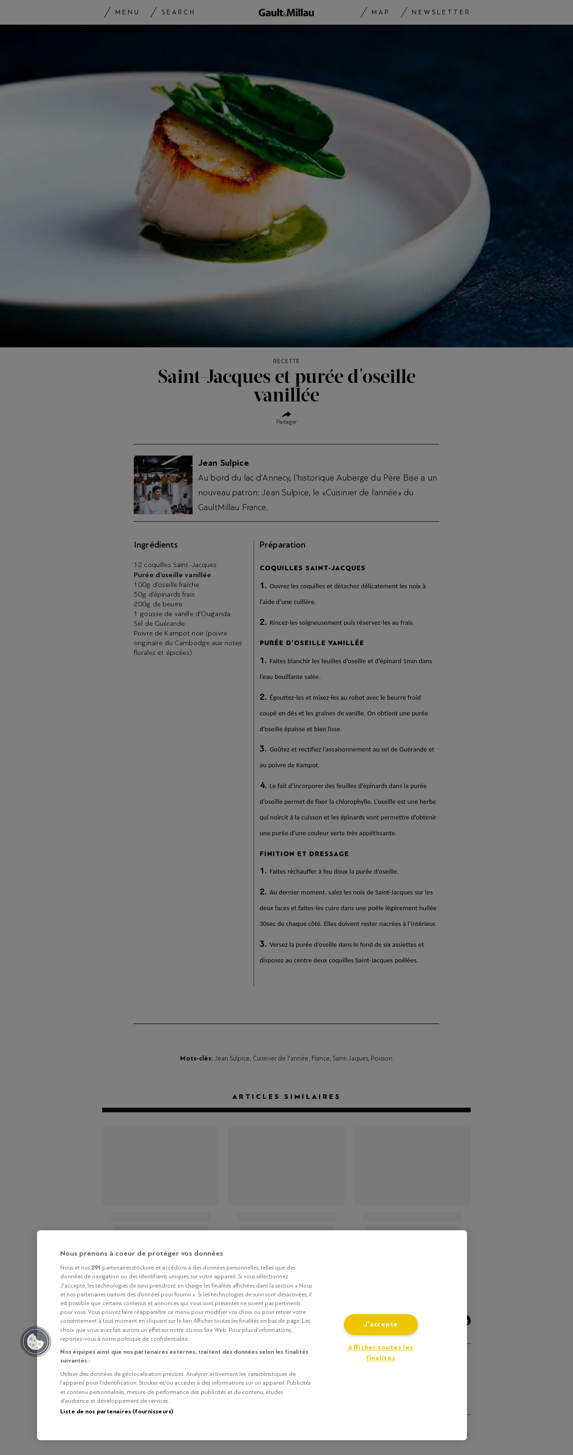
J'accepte (381, 1325)
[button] (35, 1341)
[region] (252, 1335)
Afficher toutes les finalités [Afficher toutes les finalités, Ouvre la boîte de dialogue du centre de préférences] (381, 1353)
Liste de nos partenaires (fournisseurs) (116, 1411)
